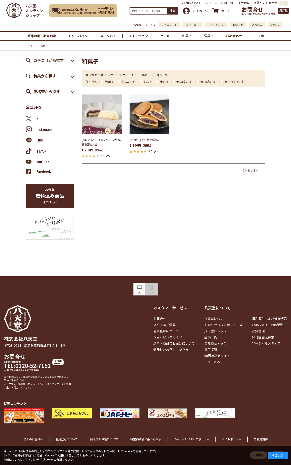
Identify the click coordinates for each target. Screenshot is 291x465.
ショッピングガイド (167, 337)
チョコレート (169, 25)
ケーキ (165, 36)
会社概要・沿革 (215, 343)
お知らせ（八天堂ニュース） (225, 324)
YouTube (37, 162)
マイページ (200, 10)
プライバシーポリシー (37, 459)
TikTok (36, 151)
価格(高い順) (208, 82)
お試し (275, 25)
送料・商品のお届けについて (174, 343)
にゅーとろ (212, 361)
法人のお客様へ (33, 439)
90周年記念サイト (217, 355)
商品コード (128, 82)
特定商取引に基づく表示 (145, 439)
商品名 (147, 82)
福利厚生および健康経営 (269, 318)
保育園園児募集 (263, 337)
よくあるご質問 (164, 324)
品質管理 (258, 331)
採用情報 (243, 3)
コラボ (259, 36)
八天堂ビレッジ (215, 331)
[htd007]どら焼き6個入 (144, 140)
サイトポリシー (231, 439)
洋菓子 (209, 36)
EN (284, 3)
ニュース (211, 3)
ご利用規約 (261, 439)
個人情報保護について (104, 439)
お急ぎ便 (238, 25)
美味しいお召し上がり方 (170, 349)
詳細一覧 (162, 75)
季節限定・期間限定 (41, 36)
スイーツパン (138, 36)
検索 (173, 11)
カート (226, 10)
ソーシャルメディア (266, 343)
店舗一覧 (227, 3)
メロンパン (108, 36)
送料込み (257, 25)
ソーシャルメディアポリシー (191, 439)
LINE (34, 140)
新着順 (109, 82)
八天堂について (190, 3)
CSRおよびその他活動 (267, 324)
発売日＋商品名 (234, 82)
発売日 (164, 82)
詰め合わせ (234, 36)
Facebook (38, 171)
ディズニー (192, 25)
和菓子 (187, 36)
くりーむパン (216, 25)
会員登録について (166, 331)
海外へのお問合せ (265, 3)
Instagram (39, 129)
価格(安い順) (184, 82)
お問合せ (252, 9)
